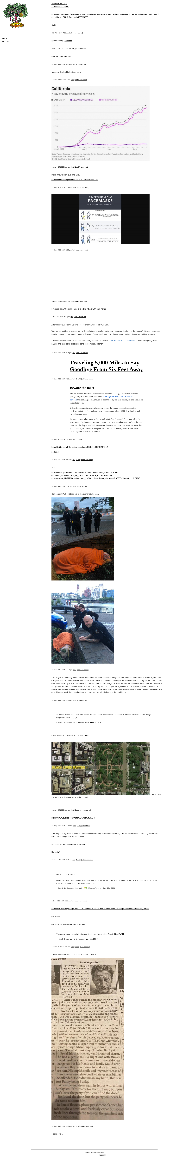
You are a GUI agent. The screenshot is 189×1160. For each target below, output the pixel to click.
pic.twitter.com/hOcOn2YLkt (82, 883)
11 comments (81, 48)
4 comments (77, 33)
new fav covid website (61, 56)
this (61, 72)
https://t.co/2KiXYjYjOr (67, 718)
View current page (59, 4)
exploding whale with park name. (92, 309)
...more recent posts (60, 6)
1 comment (84, 167)
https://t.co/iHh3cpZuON (113, 934)
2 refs (78, 379)
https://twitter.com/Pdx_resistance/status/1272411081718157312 (79, 447)
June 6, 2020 (95, 723)
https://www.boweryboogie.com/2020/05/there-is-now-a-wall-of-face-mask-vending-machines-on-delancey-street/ (100, 909)
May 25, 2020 (92, 939)
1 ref (76, 167)
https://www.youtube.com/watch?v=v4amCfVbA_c (73, 818)
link (71, 33)
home (4, 38)
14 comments (85, 810)
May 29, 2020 (109, 888)
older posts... (57, 1134)
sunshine (68, 41)
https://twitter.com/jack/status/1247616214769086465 (74, 180)
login (101, 1152)
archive (5, 41)
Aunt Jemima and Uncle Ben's (122, 341)
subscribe (94, 1152)
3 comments (80, 64)
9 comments (84, 947)
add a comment (80, 80)
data (57, 852)
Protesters (126, 833)
